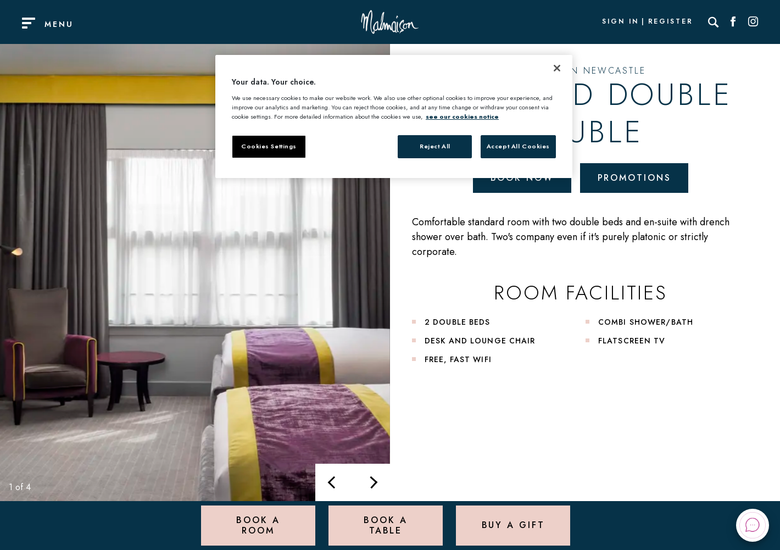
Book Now (522, 177)
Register (670, 22)
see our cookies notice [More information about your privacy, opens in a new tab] (462, 116)
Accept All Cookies (518, 146)
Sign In (620, 22)
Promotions (634, 177)
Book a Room (258, 525)
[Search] (713, 21)
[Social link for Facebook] (733, 22)
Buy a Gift (513, 525)
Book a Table (385, 525)
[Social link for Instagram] (753, 22)
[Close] (557, 68)
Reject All (435, 146)
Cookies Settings (269, 146)
